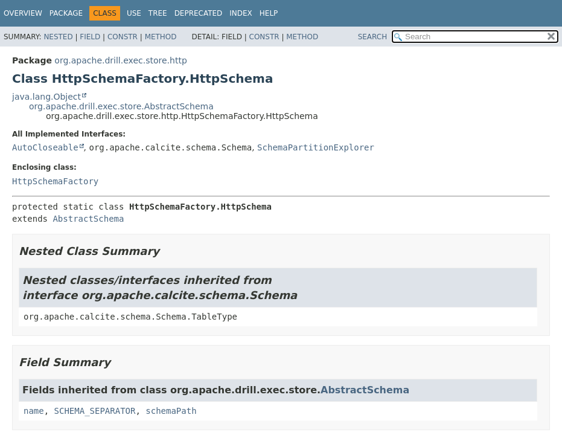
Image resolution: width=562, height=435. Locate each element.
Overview (23, 13)
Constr (122, 37)
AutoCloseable (45, 147)
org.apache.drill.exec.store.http (120, 60)
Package (66, 13)
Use (134, 13)
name (34, 411)
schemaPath (170, 411)
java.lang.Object (46, 97)
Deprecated (198, 13)
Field (90, 37)
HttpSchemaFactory (55, 181)
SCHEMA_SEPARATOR (95, 411)
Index (240, 13)
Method (161, 37)
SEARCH (373, 37)
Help (269, 13)
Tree (157, 13)
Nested (57, 37)
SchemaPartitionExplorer (315, 147)
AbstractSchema (88, 219)
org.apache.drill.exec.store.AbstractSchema (121, 106)
